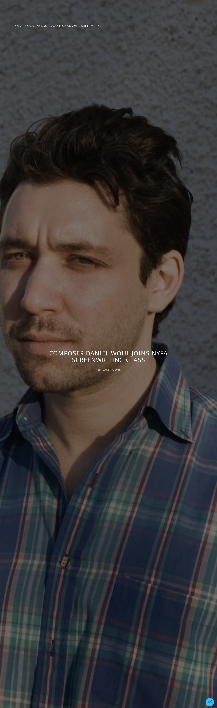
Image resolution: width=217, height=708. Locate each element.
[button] (210, 702)
